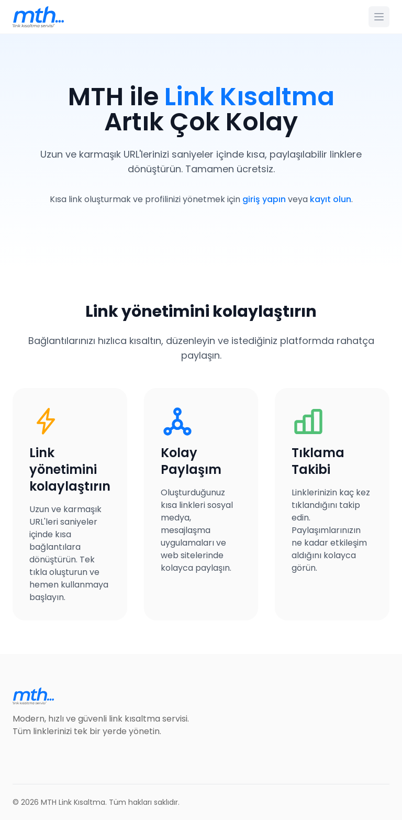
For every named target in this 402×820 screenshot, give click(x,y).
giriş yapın (264, 199)
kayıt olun (330, 199)
